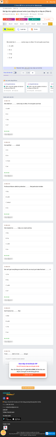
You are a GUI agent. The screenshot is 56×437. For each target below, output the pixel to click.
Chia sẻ (8, 19)
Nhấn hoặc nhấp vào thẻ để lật (28, 68)
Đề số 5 (16, 24)
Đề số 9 (39, 24)
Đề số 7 (27, 24)
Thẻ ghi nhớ (8, 29)
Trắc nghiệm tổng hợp (7, 8)
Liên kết (5, 410)
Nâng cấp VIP (28, 375)
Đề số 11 (50, 24)
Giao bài (21, 19)
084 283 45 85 (10, 404)
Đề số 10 (45, 24)
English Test (15, 8)
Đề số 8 (33, 24)
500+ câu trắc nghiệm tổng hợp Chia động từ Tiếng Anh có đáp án (33, 8)
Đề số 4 (10, 24)
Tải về (34, 19)
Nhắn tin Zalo (50, 433)
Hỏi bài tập (3, 432)
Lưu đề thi (47, 19)
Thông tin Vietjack (9, 412)
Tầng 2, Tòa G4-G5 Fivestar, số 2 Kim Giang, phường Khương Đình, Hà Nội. (22, 402)
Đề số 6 (22, 24)
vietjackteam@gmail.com (12, 407)
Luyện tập (21, 29)
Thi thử (34, 29)
